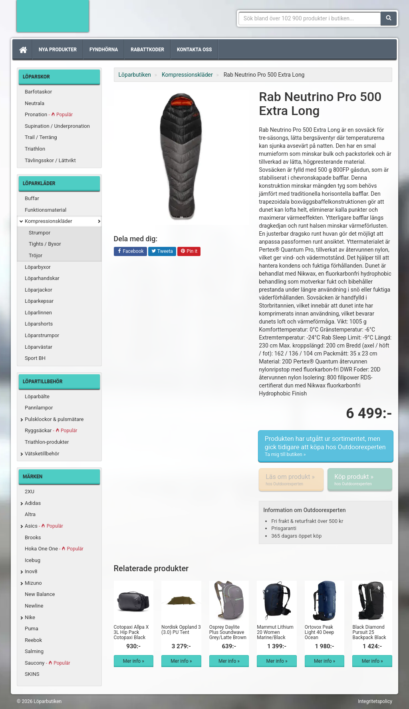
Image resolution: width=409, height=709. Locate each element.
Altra (30, 514)
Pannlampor (39, 408)
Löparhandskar (42, 278)
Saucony (47, 663)
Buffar (32, 198)
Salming (34, 651)
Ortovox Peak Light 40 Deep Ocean (319, 632)
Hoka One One (54, 549)
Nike (30, 617)
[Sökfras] (309, 18)
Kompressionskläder (48, 221)
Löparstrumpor (42, 335)
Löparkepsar (39, 301)
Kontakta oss (194, 49)
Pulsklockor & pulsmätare (54, 419)
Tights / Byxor (45, 244)
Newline (34, 606)
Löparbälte (37, 396)
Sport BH (35, 358)
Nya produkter (58, 49)
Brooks (33, 537)
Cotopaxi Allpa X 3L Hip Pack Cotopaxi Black (131, 632)
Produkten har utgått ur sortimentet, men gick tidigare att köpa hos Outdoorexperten (326, 446)
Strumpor (39, 233)
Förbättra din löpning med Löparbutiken (53, 16)
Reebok (33, 640)
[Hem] (22, 50)
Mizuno (33, 583)
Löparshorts (39, 324)
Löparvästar (38, 347)
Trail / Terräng (41, 137)
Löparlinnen (38, 313)
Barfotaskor (38, 92)
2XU (29, 492)
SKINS (32, 674)
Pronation (49, 114)
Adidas (33, 503)
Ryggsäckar (51, 430)
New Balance (40, 594)
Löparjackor (38, 290)
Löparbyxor (38, 267)
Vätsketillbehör (42, 454)
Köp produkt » (359, 480)
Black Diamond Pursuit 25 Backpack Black (369, 632)
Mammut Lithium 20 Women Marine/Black (275, 632)
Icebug (32, 560)
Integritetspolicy (375, 701)
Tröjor (35, 255)
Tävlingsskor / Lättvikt (50, 160)
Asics (44, 526)
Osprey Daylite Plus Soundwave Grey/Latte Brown (227, 632)
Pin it (189, 251)
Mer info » (133, 661)
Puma (31, 629)
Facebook (130, 251)
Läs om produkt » (291, 480)
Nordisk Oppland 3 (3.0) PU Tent (181, 629)
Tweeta (162, 251)
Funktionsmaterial (45, 210)
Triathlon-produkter (47, 442)
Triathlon (35, 149)
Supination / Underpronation (57, 126)
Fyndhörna (103, 49)
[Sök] (389, 18)
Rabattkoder (147, 49)
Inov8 (31, 571)
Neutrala (34, 103)
